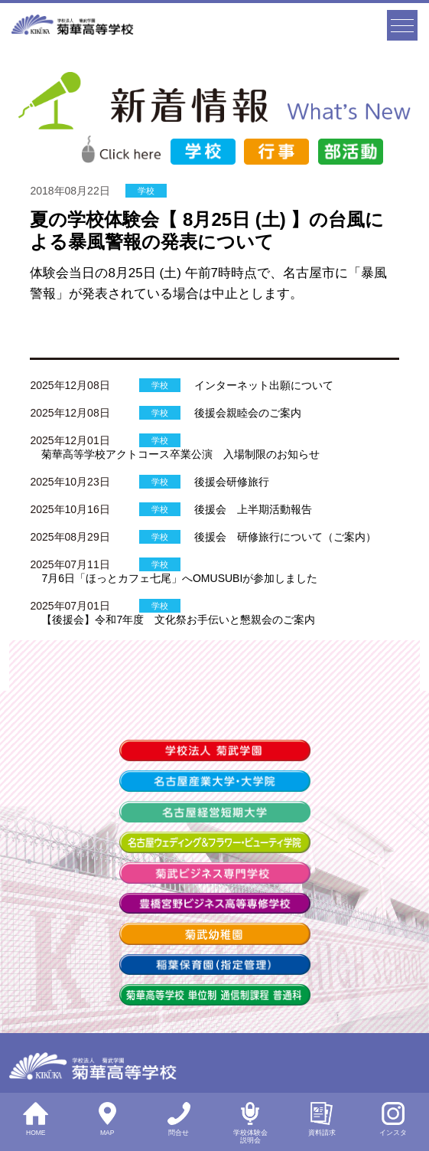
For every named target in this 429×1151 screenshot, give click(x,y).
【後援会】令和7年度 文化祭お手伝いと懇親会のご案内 (178, 619)
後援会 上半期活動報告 (253, 509)
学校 (146, 190)
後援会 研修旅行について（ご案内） (285, 537)
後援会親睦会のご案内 (247, 413)
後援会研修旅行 (231, 482)
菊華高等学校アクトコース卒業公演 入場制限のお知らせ (180, 454)
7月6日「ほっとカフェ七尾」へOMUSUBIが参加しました (179, 578)
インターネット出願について (263, 385)
